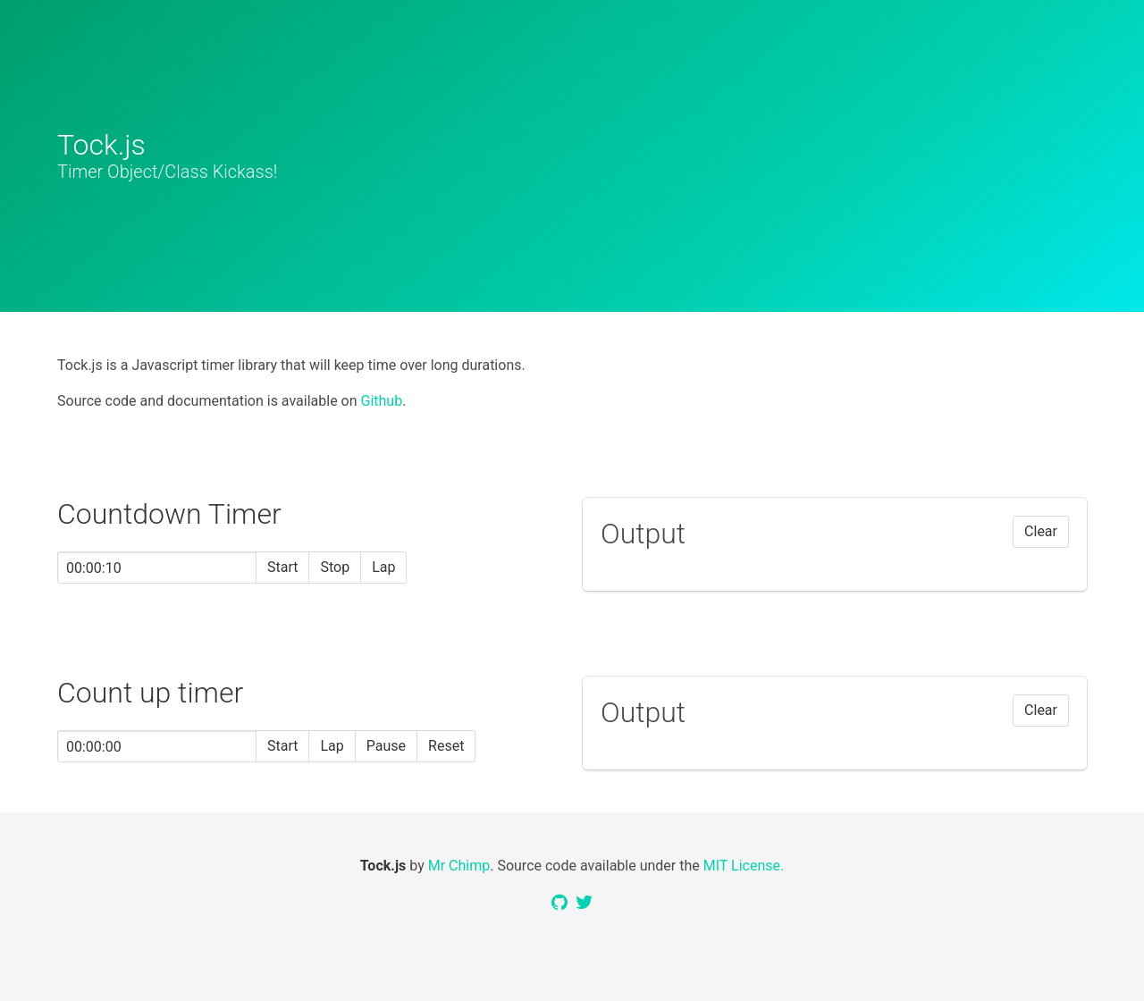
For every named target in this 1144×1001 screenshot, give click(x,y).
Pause (386, 745)
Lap (383, 567)
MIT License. (743, 865)
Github (382, 400)
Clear (1040, 531)
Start (282, 567)
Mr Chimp (459, 865)
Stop (334, 567)
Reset (446, 745)
